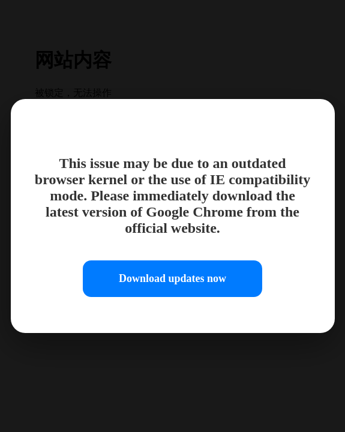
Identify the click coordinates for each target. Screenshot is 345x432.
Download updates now (172, 278)
